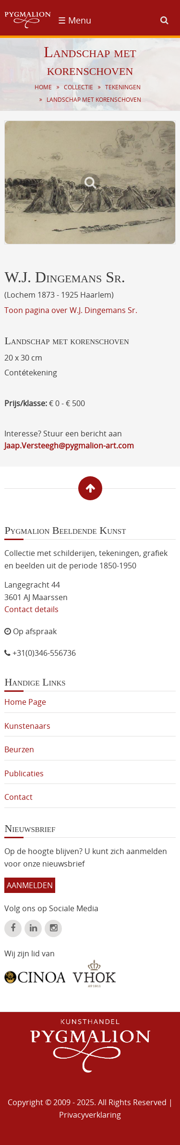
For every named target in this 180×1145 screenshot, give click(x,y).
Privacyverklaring (90, 1114)
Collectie (78, 87)
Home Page (25, 702)
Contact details (31, 609)
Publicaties (24, 773)
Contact (18, 797)
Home (43, 87)
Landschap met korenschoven (94, 100)
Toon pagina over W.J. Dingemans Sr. (70, 310)
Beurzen (19, 749)
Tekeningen (123, 87)
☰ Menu (74, 20)
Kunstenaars (27, 726)
